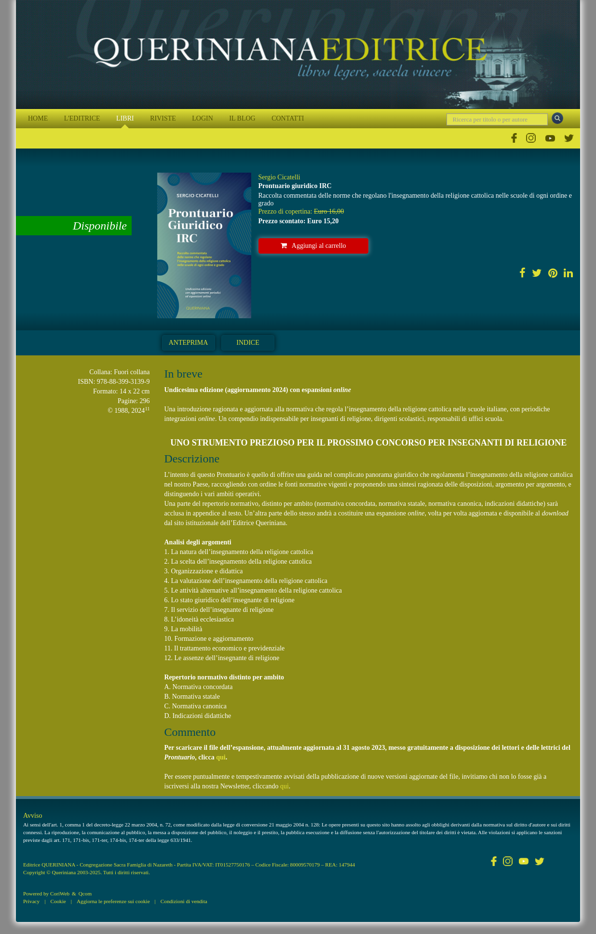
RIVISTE (163, 118)
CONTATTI (287, 118)
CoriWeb (59, 893)
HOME (38, 118)
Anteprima (188, 342)
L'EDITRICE (82, 118)
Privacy (31, 901)
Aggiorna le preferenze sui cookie (113, 901)
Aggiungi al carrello (313, 245)
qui (220, 757)
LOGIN (202, 118)
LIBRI (125, 118)
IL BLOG (242, 118)
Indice (247, 342)
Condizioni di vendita (184, 901)
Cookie (58, 901)
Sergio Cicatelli (279, 177)
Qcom (85, 893)
